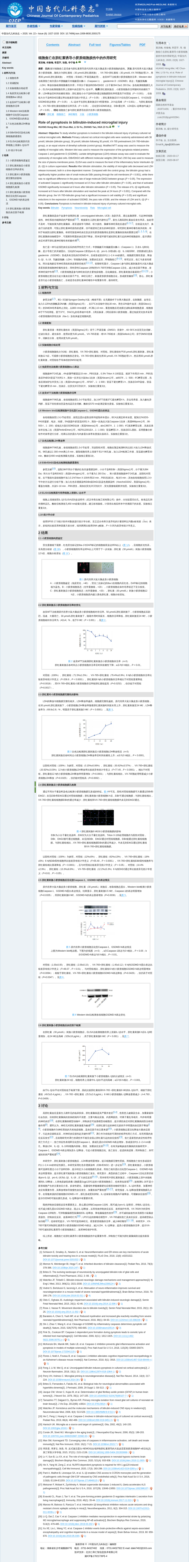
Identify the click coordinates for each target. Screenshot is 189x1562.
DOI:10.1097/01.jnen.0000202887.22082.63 (65, 1436)
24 (58, 1153)
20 (109, 1128)
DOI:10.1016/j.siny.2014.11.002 (62, 1312)
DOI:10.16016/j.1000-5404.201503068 (107, 1452)
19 (132, 1220)
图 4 (106, 791)
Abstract (6, 62)
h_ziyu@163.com (171, 144)
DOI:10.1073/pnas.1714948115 (81, 1480)
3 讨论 (5, 217)
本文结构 (6, 47)
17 (53, 298)
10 (120, 258)
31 (47, 1220)
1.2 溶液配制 (12, 83)
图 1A (126, 545)
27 (111, 1189)
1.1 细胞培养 (12, 78)
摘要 (4, 52)
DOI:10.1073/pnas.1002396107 (132, 1488)
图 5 (123, 895)
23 (120, 1137)
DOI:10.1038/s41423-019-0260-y (119, 1468)
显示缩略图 (11, 42)
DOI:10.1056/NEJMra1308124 (98, 1283)
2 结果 (5, 155)
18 (51, 1120)
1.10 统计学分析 (14, 150)
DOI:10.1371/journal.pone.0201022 (60, 1259)
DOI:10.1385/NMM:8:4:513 (99, 1412)
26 (108, 1189)
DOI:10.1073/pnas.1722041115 (59, 1351)
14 (143, 271)
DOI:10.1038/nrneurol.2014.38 (63, 1379)
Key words (8, 68)
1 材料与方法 (8, 73)
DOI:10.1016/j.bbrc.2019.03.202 (76, 1524)
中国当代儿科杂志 (11, 33)
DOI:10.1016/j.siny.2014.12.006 (100, 1303)
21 (92, 1133)
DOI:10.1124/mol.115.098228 (125, 1320)
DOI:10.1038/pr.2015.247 (65, 1267)
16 (135, 275)
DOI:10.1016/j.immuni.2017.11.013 (113, 1500)
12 (90, 262)
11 (87, 262)
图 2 (103, 620)
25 (130, 1180)
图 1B (57, 549)
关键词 (5, 57)
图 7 (126, 1036)
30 (78, 1216)
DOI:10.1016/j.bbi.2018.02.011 (68, 1295)
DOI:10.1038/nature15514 (101, 1328)
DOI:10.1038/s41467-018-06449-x (133, 1359)
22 (51, 1137)
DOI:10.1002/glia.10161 (55, 1428)
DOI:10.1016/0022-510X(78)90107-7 (107, 1396)
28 (148, 1193)
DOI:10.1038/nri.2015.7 (105, 1444)
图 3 (110, 709)
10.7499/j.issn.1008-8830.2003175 (82, 33)
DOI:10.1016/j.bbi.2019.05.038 (63, 1536)
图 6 (61, 977)
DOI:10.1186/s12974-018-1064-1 (97, 1371)
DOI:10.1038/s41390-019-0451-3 (95, 1420)
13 (56, 271)
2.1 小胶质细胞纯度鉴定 (18, 160)
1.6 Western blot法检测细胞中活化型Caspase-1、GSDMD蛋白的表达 (17, 115)
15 (146, 271)
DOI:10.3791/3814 (96, 1404)
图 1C (66, 553)
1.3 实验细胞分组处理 (17, 88)
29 (115, 1212)
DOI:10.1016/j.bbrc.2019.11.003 (128, 1460)
